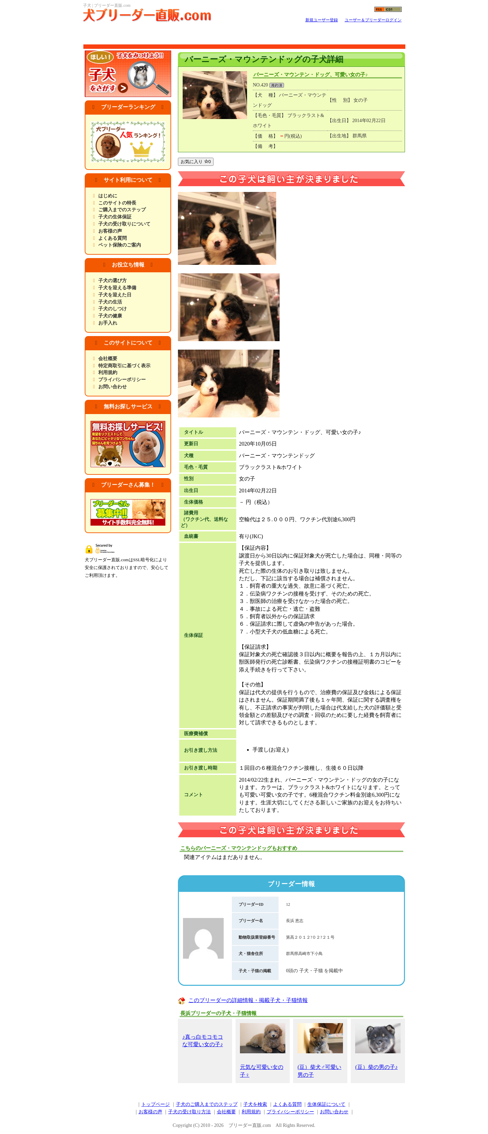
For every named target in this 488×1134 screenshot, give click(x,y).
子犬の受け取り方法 (189, 1111)
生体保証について (326, 1104)
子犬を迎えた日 (114, 294)
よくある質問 (112, 238)
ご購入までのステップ (122, 209)
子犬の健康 (110, 315)
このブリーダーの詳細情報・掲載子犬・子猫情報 (248, 1000)
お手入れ (107, 323)
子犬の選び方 (112, 280)
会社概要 (107, 358)
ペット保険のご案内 (119, 245)
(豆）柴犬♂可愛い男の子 (320, 1050)
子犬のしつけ (112, 308)
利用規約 (107, 372)
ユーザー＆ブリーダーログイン (373, 20)
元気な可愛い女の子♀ (262, 1050)
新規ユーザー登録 (321, 20)
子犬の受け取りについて (124, 224)
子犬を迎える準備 (117, 287)
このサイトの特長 (117, 203)
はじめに (107, 195)
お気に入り (196, 161)
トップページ (155, 1104)
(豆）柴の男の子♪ (378, 1046)
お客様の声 (110, 231)
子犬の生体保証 (114, 216)
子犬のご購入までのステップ (207, 1104)
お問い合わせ (112, 386)
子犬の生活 (110, 302)
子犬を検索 (255, 1104)
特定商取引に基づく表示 (124, 365)
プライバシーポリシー (122, 379)
